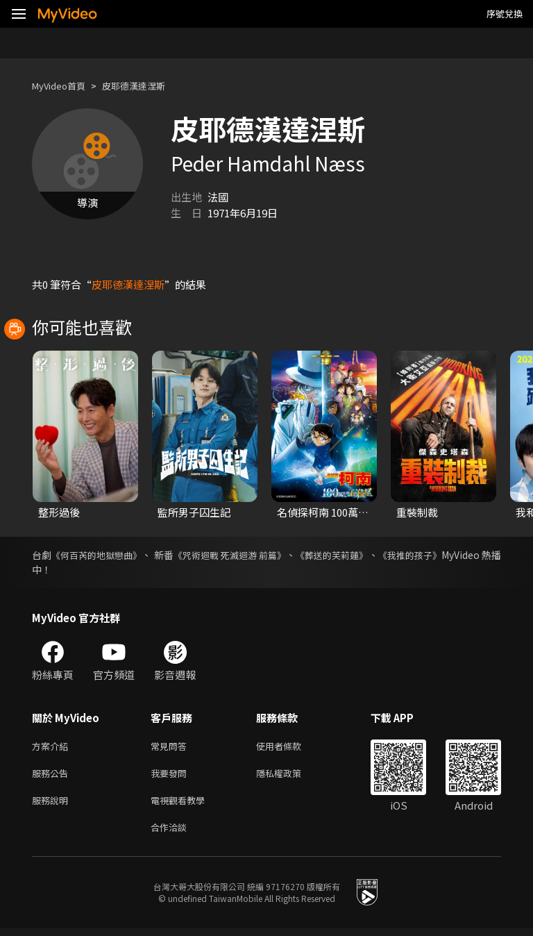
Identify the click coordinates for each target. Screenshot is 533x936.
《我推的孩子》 (467, 555)
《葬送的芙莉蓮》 (378, 555)
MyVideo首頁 (63, 85)
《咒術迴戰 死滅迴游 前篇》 (262, 555)
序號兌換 (505, 13)
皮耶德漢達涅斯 (148, 85)
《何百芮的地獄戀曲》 (106, 555)
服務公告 (53, 776)
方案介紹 (53, 746)
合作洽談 (171, 834)
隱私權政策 (290, 776)
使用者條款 (290, 746)
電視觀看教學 (182, 805)
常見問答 (171, 746)
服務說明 (53, 805)
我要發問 (171, 776)
